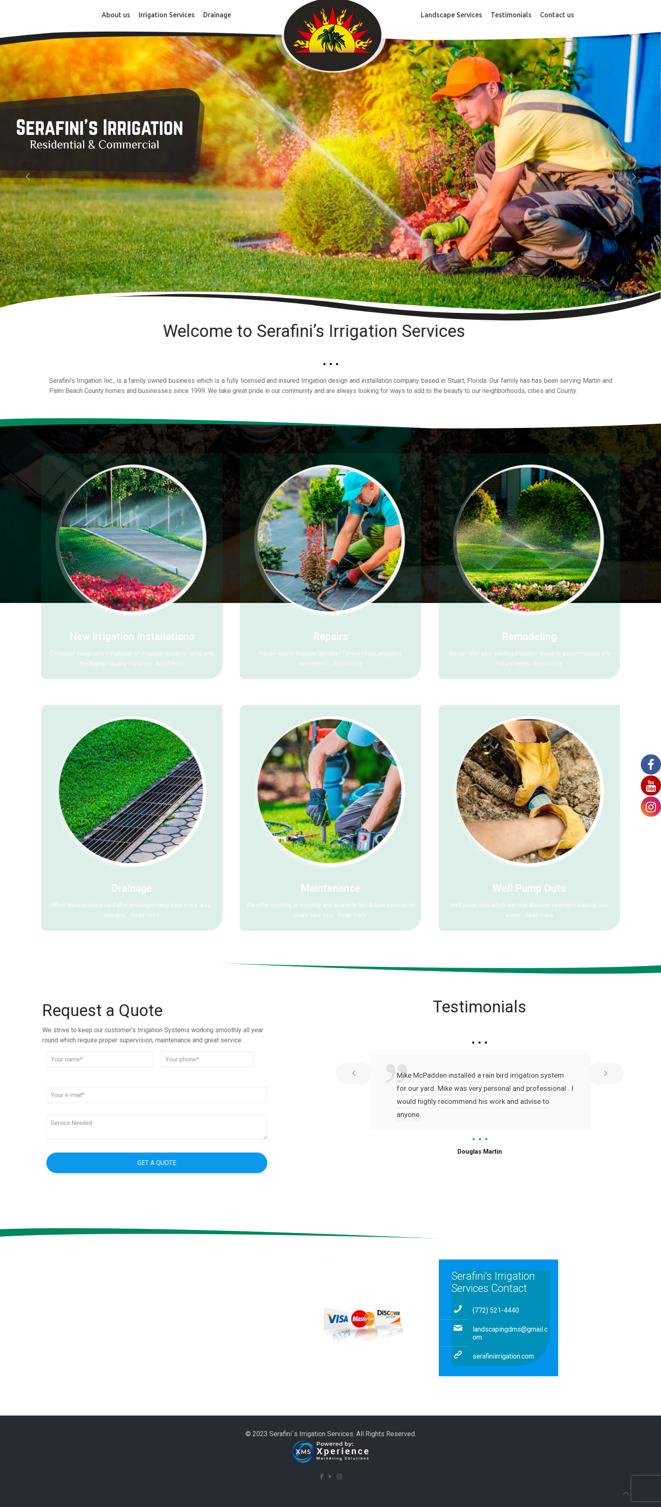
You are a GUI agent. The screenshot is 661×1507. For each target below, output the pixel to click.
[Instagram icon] (339, 1476)
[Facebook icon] (322, 1476)
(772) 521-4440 (496, 1310)
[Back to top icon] (626, 1493)
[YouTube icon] (331, 1476)
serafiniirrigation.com (503, 1356)
